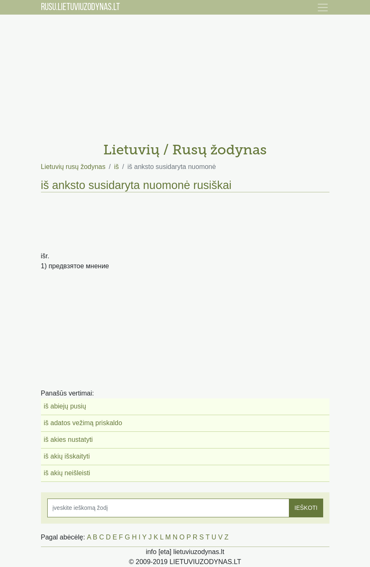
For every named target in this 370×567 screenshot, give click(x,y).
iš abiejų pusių (65, 406)
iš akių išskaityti (67, 456)
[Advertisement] (185, 75)
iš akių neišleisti (67, 472)
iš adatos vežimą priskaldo (83, 422)
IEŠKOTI (305, 507)
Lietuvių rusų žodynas (73, 166)
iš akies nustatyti (68, 439)
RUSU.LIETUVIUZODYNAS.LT (80, 8)
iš (116, 166)
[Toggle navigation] (322, 7)
